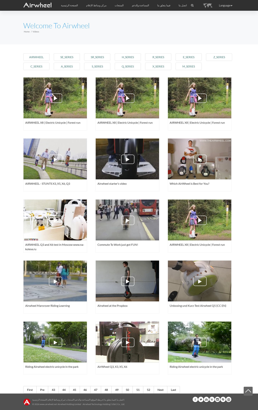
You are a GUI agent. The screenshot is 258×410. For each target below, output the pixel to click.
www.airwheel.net (48, 404)
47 (95, 389)
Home (27, 31)
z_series (219, 57)
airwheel (36, 57)
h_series (128, 57)
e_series (188, 57)
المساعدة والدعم (140, 5)
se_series (66, 57)
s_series (97, 66)
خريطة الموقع (97, 399)
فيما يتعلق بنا (110, 399)
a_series (67, 66)
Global (228, 399)
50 (127, 389)
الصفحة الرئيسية (69, 5)
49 (116, 389)
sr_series (97, 57)
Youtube (206, 399)
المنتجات (119, 5)
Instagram (217, 399)
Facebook (195, 399)
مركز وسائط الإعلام (56, 399)
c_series (36, 66)
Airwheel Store (212, 399)
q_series (128, 66)
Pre (42, 389)
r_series (158, 57)
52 (148, 389)
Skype (223, 399)
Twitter (201, 399)
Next (160, 389)
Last (173, 389)
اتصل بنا (183, 5)
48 (106, 389)
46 (85, 389)
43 (53, 389)
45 (74, 389)
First (30, 389)
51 (138, 389)
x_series (158, 66)
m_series (188, 66)
